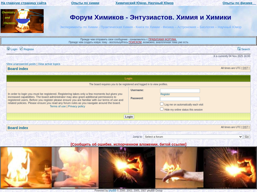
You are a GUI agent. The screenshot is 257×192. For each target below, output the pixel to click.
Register (27, 49)
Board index (18, 69)
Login (12, 49)
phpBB (112, 190)
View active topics (49, 63)
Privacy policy (76, 106)
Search (243, 49)
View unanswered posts (21, 63)
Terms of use (58, 106)
